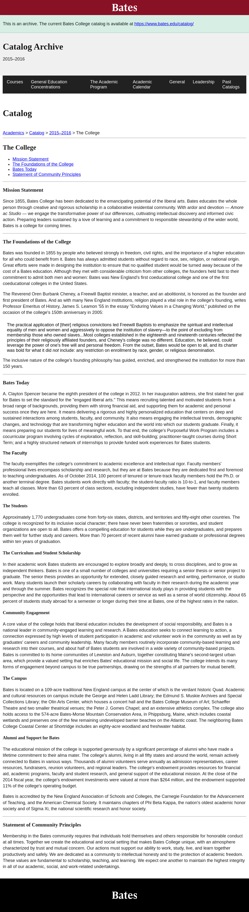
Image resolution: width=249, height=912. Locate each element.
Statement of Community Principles (46, 174)
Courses (15, 81)
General (177, 81)
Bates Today (24, 169)
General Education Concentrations (49, 84)
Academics (13, 132)
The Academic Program (104, 84)
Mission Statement (30, 159)
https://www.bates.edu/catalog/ (164, 23)
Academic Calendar (142, 84)
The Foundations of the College (42, 164)
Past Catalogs (231, 84)
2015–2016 (60, 132)
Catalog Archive (33, 47)
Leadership (203, 81)
